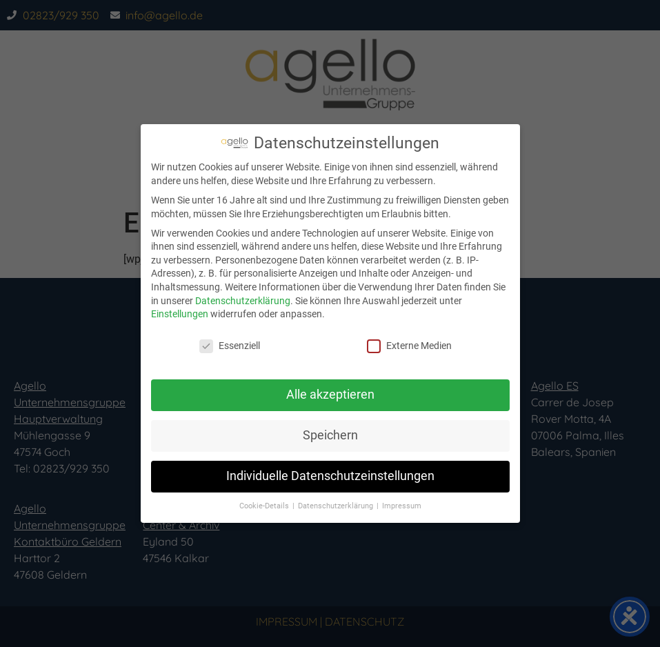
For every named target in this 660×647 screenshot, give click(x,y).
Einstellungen (179, 313)
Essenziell (229, 345)
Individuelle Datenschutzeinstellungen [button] (330, 476)
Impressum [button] (401, 505)
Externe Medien (409, 345)
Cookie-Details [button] (265, 505)
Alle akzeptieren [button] (330, 394)
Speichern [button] (330, 435)
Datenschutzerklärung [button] (336, 505)
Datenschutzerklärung (242, 300)
